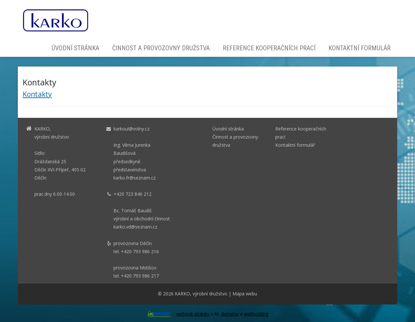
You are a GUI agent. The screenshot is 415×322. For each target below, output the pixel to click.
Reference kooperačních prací (269, 48)
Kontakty (37, 94)
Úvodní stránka (75, 48)
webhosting (256, 314)
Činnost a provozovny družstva (161, 48)
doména (230, 314)
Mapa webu (244, 294)
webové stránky (192, 314)
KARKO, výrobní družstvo (201, 294)
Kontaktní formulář (359, 48)
